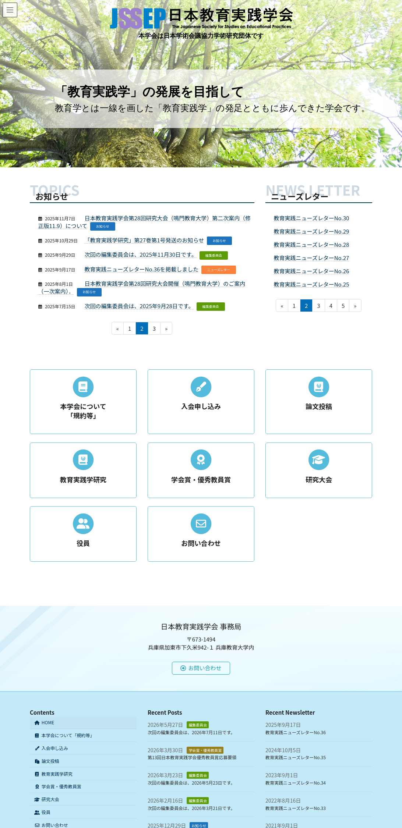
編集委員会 (213, 255)
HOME (44, 722)
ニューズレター (218, 269)
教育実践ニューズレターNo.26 (311, 271)
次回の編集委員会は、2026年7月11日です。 (191, 732)
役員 (42, 812)
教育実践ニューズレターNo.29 (311, 231)
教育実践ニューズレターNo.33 (295, 808)
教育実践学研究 (53, 774)
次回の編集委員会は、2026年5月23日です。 (191, 782)
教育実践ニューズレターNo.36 (295, 732)
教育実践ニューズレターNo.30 (311, 218)
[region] (201, 83)
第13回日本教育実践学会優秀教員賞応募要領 (192, 757)
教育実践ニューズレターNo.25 (311, 284)
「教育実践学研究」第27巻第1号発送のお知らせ (144, 240)
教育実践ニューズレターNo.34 (295, 782)
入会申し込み (51, 748)
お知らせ (102, 226)
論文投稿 (46, 761)
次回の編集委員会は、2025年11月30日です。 (141, 254)
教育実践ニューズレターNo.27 (311, 258)
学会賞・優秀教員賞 (57, 786)
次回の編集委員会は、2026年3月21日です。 (191, 808)
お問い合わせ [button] (200, 668)
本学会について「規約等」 (64, 735)
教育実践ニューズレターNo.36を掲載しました (142, 269)
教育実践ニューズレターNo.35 (295, 757)
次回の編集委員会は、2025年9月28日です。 (139, 306)
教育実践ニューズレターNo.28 (311, 244)
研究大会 (46, 799)
